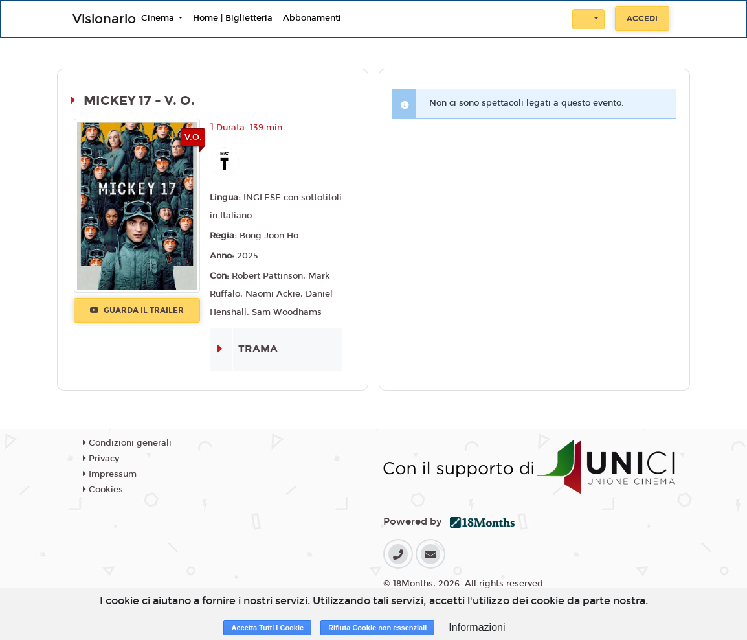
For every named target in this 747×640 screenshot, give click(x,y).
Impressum (110, 474)
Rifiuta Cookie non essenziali (377, 628)
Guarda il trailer (137, 310)
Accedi (642, 18)
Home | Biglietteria (233, 18)
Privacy (101, 458)
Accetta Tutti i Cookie (267, 628)
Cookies (103, 490)
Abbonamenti (312, 18)
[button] (588, 19)
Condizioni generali (127, 443)
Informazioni (477, 627)
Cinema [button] (159, 18)
